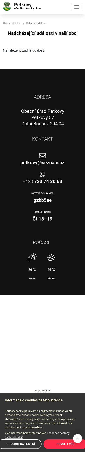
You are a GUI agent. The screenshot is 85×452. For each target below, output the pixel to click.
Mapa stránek (42, 390)
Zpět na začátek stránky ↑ (77, 438)
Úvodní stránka (11, 23)
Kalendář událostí (36, 23)
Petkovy (27, 5)
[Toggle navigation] (76, 7)
